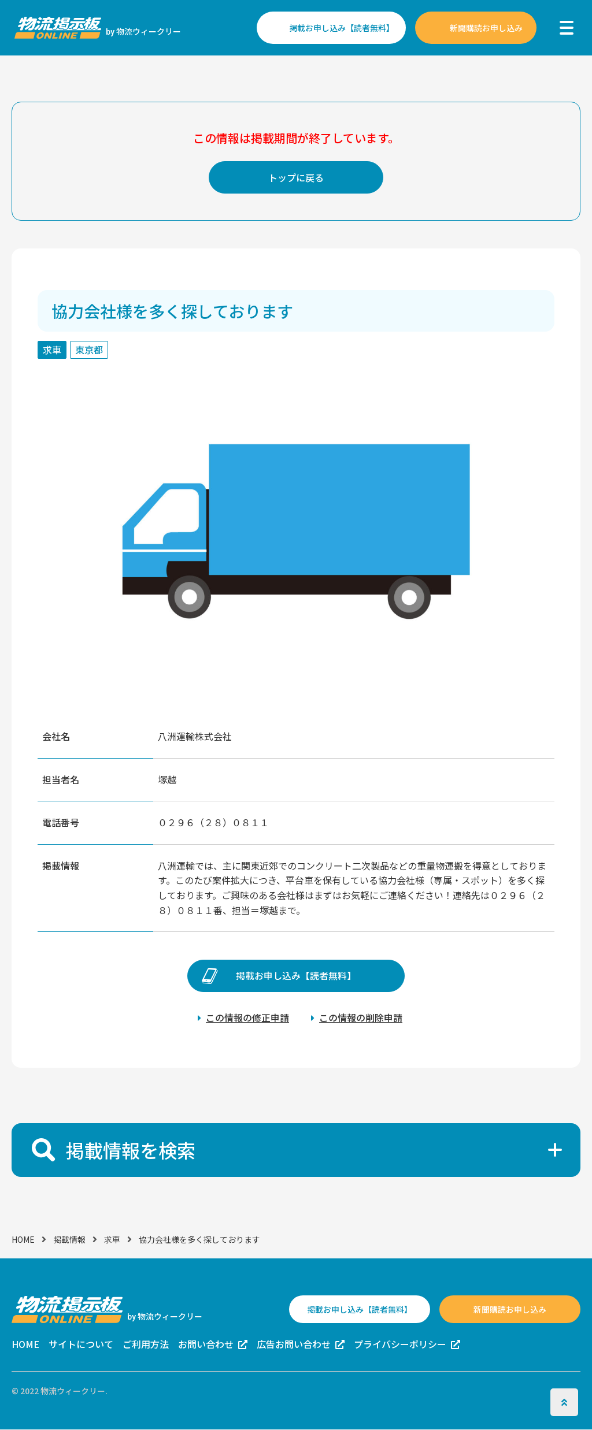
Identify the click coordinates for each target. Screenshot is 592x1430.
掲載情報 (69, 1239)
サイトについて (81, 1344)
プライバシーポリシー (400, 1344)
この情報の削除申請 (360, 1017)
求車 (112, 1239)
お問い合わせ (206, 1344)
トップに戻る (296, 177)
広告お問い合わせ (294, 1344)
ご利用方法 (146, 1344)
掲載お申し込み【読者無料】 (341, 28)
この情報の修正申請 (247, 1017)
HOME (23, 1239)
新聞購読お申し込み (486, 28)
